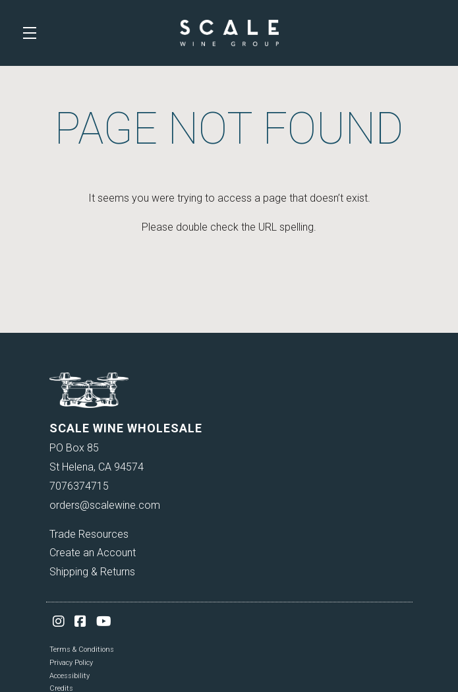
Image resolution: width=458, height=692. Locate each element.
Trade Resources (89, 534)
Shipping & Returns (92, 571)
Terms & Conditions (81, 649)
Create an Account (92, 552)
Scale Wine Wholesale (229, 33)
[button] (33, 33)
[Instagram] (59, 621)
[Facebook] (80, 621)
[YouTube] (103, 621)
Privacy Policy (71, 662)
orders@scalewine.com (104, 505)
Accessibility (69, 676)
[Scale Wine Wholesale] (229, 390)
